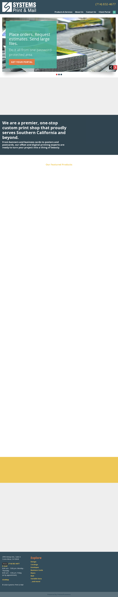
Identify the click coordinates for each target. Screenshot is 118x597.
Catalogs (34, 564)
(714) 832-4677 (105, 4)
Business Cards (37, 570)
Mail (32, 576)
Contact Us (91, 12)
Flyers (33, 573)
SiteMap (5, 579)
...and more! (35, 581)
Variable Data (36, 578)
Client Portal (104, 12)
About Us (79, 12)
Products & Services (63, 12)
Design (33, 561)
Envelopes (35, 567)
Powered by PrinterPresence (59, 594)
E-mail (4, 566)
